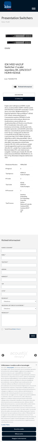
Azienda (4, 269)
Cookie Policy (5, 425)
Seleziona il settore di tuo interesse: (13, 305)
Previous (2, 355)
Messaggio (5, 312)
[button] (36, 364)
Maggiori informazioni (19, 438)
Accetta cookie (19, 429)
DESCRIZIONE (19, 95)
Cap (3, 283)
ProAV (8, 22)
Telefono (5, 262)
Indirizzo (5, 276)
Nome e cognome (7, 247)
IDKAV (7, 48)
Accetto (2, 329)
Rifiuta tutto (19, 434)
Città (3, 291)
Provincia (5, 298)
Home (3, 22)
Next (35, 355)
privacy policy (16, 329)
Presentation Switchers (17, 18)
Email (3, 255)
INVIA (33, 336)
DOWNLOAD (19, 99)
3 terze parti (10, 367)
